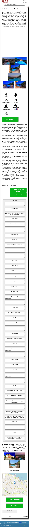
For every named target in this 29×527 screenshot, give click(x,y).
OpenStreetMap (24, 495)
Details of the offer (14, 499)
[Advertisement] (14, 42)
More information (18, 195)
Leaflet (18, 495)
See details (14, 505)
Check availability (10, 119)
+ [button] (3, 475)
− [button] (3, 477)
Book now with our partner (18, 190)
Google (20, 522)
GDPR (15, 525)
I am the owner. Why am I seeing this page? (10, 511)
